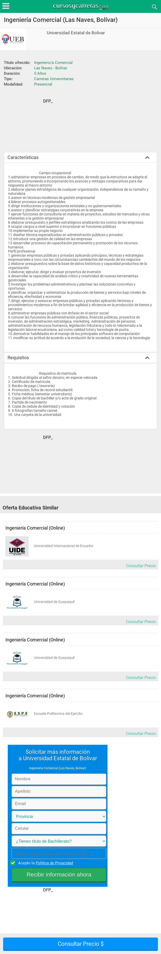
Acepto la (44, 862)
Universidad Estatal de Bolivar (76, 33)
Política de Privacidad (54, 863)
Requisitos (18, 357)
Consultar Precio (141, 565)
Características (23, 157)
